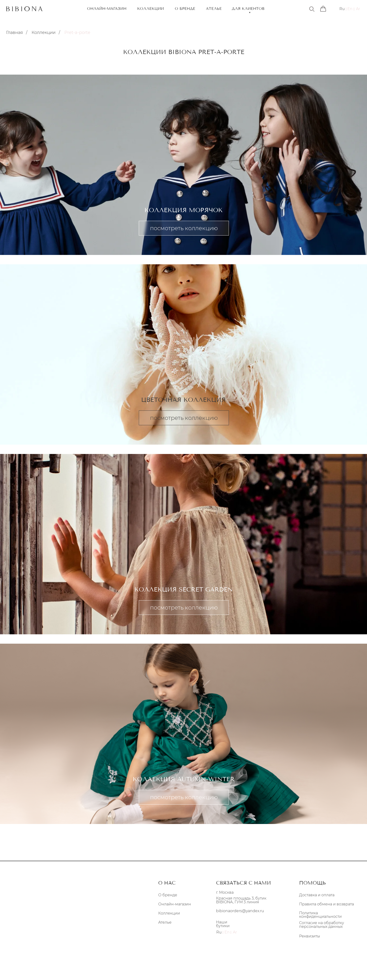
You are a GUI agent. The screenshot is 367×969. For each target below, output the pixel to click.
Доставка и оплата (316, 895)
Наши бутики (223, 924)
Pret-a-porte (77, 32)
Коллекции (43, 32)
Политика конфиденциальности (320, 914)
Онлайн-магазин (174, 904)
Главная (14, 32)
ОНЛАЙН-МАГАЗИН (106, 9)
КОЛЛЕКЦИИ (150, 9)
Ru (342, 9)
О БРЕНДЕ (185, 9)
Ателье (165, 922)
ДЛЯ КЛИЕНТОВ (248, 9)
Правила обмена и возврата (326, 904)
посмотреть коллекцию (184, 228)
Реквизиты (309, 936)
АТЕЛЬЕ (214, 9)
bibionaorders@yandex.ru (240, 911)
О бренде (167, 895)
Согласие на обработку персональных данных (321, 925)
